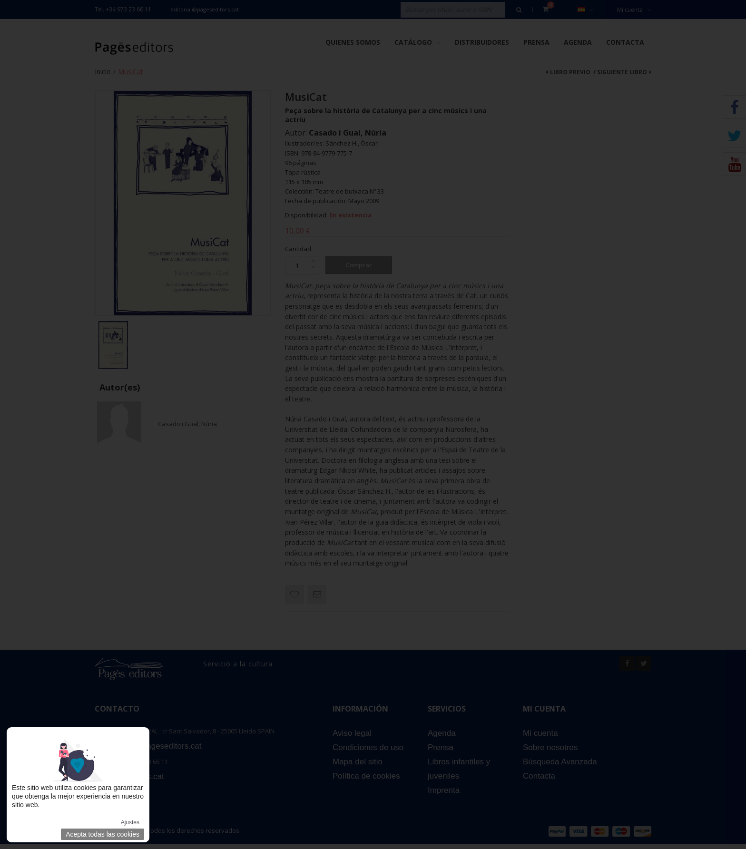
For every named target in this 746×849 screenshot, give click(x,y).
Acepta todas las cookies (102, 834)
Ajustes (130, 822)
